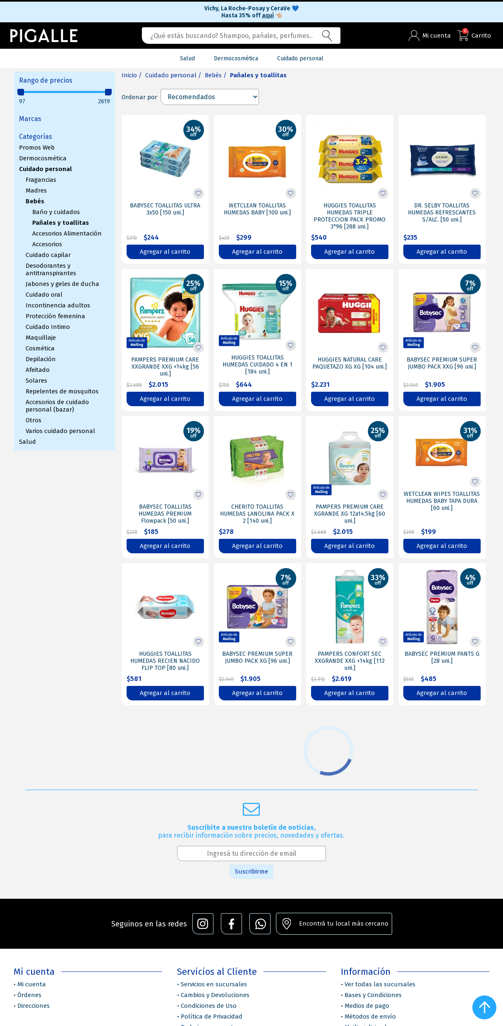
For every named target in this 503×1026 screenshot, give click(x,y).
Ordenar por (139, 97)
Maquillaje (41, 337)
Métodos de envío (370, 1016)
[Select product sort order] (209, 97)
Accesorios (47, 244)
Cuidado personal (45, 169)
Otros (33, 420)
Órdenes (29, 995)
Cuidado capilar (48, 255)
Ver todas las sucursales (380, 984)
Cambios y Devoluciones (215, 995)
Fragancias (41, 179)
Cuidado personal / (173, 75)
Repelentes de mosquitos (62, 391)
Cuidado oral (44, 294)
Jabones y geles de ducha (62, 284)
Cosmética (40, 348)
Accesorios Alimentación (67, 233)
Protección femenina (55, 316)
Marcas (30, 119)
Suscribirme (251, 871)
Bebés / (216, 75)
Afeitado (38, 370)
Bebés (35, 201)
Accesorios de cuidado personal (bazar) (57, 405)
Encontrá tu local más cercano (343, 923)
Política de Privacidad (211, 1016)
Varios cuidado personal (60, 431)
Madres (36, 190)
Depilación (41, 359)
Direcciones (33, 1005)
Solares (36, 380)
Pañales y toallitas (60, 222)
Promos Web (37, 147)
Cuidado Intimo (48, 327)
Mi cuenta (31, 984)
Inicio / (132, 75)
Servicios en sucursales (214, 984)
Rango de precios (45, 80)
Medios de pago (367, 1005)
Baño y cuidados (56, 212)
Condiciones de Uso (209, 1005)
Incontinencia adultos (58, 305)
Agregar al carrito (165, 251)
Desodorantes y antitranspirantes (51, 269)
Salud (27, 441)
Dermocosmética (43, 158)
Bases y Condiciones (373, 995)
